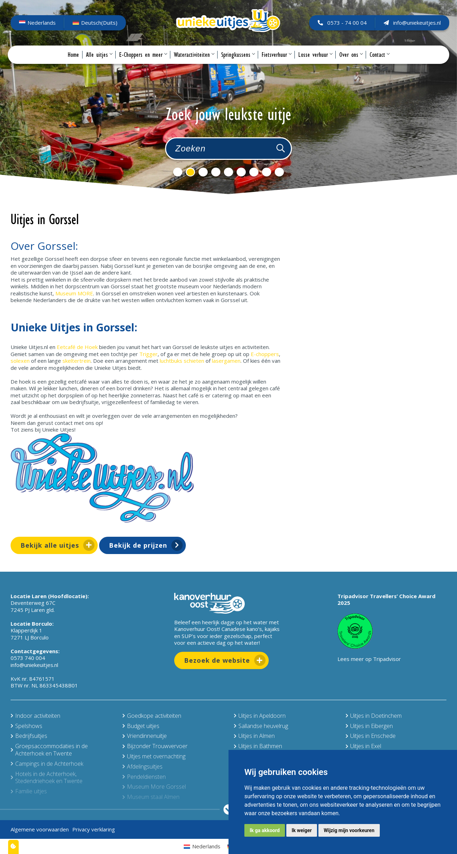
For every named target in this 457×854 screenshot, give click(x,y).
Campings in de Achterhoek (47, 764)
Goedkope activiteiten (151, 716)
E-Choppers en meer (143, 64)
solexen (21, 360)
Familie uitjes (29, 791)
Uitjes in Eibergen (369, 726)
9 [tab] (279, 172)
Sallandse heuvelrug (261, 726)
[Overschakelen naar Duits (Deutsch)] (98, 27)
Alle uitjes (99, 64)
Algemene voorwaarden (40, 829)
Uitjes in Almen (254, 736)
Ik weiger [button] (302, 830)
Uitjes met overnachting (153, 756)
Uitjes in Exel (363, 746)
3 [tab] (203, 172)
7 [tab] (253, 172)
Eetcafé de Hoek (77, 346)
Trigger (148, 353)
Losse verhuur (315, 64)
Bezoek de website (217, 660)
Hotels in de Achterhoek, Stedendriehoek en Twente (47, 777)
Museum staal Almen (150, 797)
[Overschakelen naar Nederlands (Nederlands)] (40, 27)
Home (73, 64)
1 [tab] (177, 172)
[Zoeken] (280, 149)
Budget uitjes (140, 726)
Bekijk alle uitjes (49, 545)
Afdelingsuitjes (142, 766)
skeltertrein (76, 360)
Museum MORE (74, 293)
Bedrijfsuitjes (29, 736)
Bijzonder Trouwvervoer (155, 746)
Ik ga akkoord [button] (265, 830)
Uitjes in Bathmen (258, 746)
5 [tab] (228, 172)
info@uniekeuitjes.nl (409, 27)
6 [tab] (241, 172)
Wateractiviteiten (194, 64)
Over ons (350, 64)
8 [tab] (266, 172)
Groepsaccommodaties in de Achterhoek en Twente (49, 749)
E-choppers (265, 353)
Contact (379, 64)
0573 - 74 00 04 (339, 27)
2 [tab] (190, 172)
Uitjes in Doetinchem (374, 716)
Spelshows (26, 726)
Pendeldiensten (144, 777)
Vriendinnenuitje (144, 736)
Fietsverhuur (276, 64)
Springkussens (238, 64)
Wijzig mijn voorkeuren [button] (349, 830)
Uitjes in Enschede (371, 736)
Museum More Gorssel (154, 786)
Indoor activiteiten (35, 716)
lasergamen (226, 360)
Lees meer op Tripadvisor (369, 658)
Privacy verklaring (93, 829)
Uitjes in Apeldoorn (260, 716)
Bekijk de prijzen (138, 545)
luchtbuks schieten (182, 360)
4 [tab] (215, 172)
